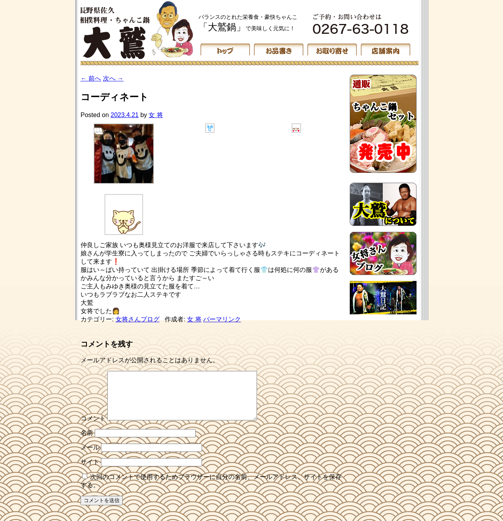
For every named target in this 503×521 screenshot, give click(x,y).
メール (90, 456)
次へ (113, 78)
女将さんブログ (138, 319)
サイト (90, 471)
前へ (91, 78)
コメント (93, 427)
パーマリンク (222, 319)
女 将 (156, 115)
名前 (87, 442)
